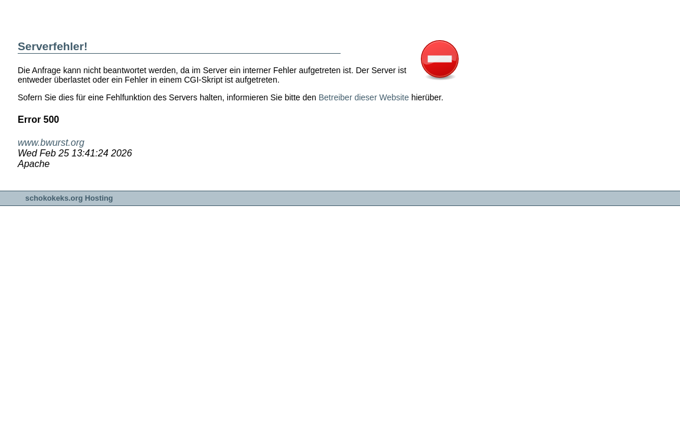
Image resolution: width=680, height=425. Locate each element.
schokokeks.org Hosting (69, 198)
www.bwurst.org (51, 143)
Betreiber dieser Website (364, 97)
